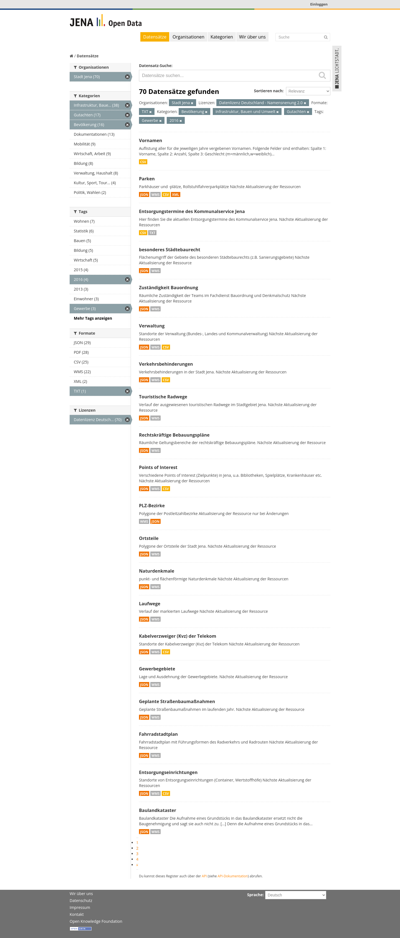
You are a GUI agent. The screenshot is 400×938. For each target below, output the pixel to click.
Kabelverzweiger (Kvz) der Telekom (177, 636)
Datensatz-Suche (155, 65)
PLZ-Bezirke (152, 506)
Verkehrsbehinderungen (166, 364)
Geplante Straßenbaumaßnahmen (177, 701)
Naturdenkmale (156, 571)
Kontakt (77, 914)
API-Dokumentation (233, 876)
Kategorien (222, 37)
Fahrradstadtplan (158, 734)
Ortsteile (149, 538)
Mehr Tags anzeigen (93, 318)
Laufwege (149, 604)
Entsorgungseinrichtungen (168, 772)
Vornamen (150, 140)
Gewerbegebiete (157, 669)
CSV (143, 162)
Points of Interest (158, 467)
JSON (144, 194)
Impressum (80, 907)
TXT (152, 232)
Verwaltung (151, 326)
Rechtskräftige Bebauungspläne (174, 435)
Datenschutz (81, 900)
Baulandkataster (157, 810)
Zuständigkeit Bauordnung (168, 288)
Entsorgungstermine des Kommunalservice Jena (192, 211)
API (204, 876)
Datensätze (154, 37)
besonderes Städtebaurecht (169, 250)
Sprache (255, 894)
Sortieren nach (268, 90)
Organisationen (188, 37)
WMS (155, 194)
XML (175, 194)
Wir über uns (252, 37)
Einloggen (319, 4)
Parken (147, 179)
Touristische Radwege (163, 397)
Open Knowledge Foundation (96, 921)
